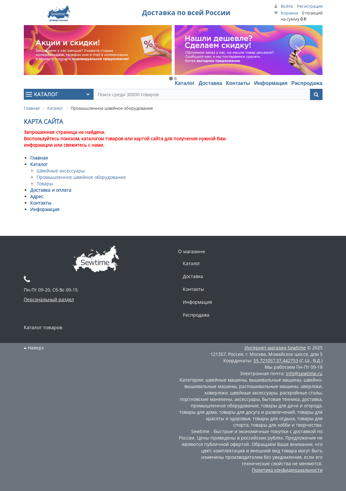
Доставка (210, 83)
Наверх (34, 348)
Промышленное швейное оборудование (81, 177)
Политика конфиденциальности (287, 470)
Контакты (238, 83)
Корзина (289, 13)
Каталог (185, 83)
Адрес (36, 196)
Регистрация (310, 6)
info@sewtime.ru (304, 373)
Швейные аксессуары (61, 171)
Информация (271, 83)
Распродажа (307, 83)
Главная (39, 158)
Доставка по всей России (186, 12)
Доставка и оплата (50, 190)
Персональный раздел (49, 299)
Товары (45, 184)
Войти (287, 6)
